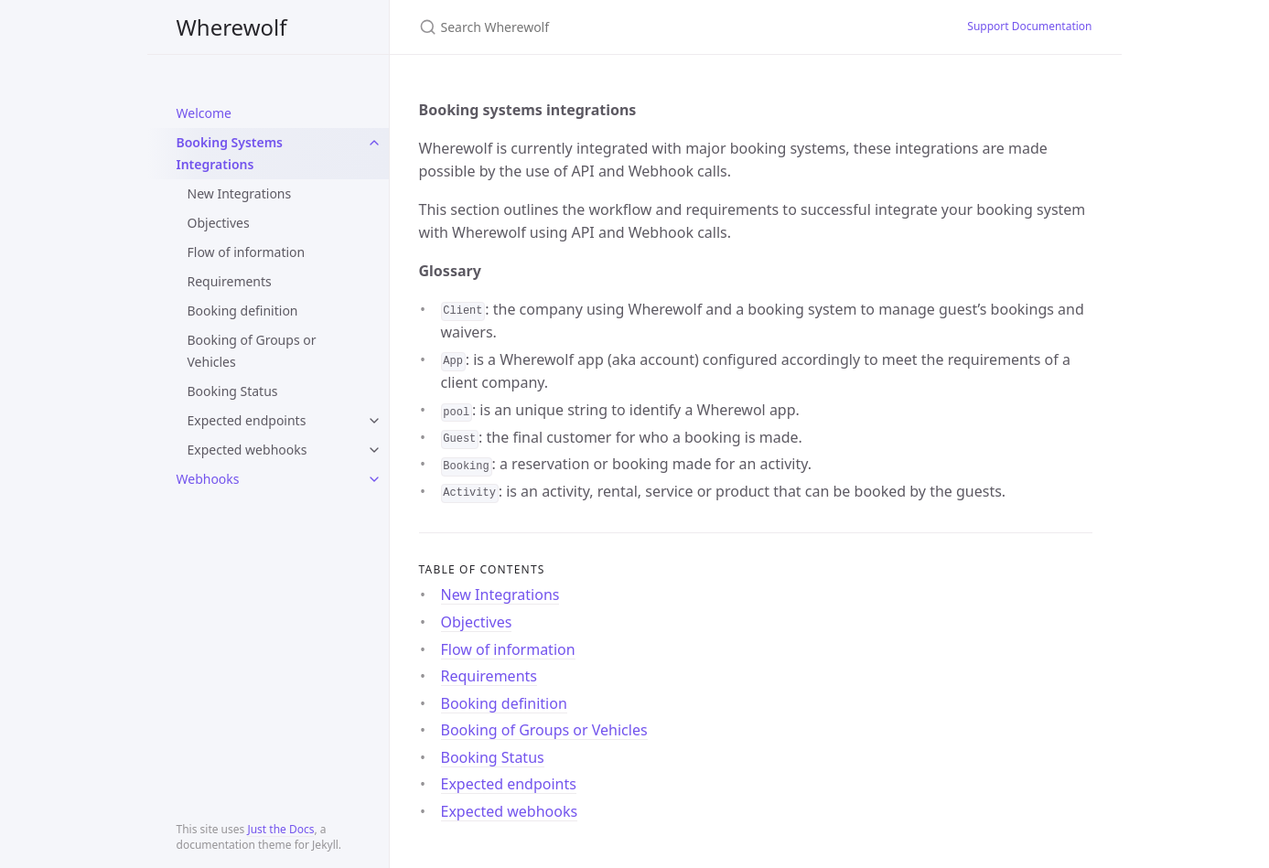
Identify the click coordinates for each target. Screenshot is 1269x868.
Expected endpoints (247, 420)
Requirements (230, 281)
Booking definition (243, 310)
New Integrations (240, 193)
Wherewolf (232, 27)
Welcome (204, 113)
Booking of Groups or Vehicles (252, 350)
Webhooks (208, 479)
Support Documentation (1029, 26)
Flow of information (247, 252)
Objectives (219, 222)
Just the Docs (280, 829)
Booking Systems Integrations (230, 153)
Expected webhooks (247, 449)
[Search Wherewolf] (635, 27)
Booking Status (233, 391)
